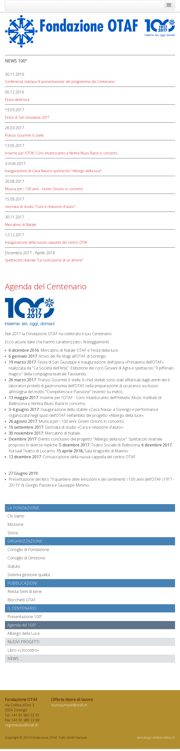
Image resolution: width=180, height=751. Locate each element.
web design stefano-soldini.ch (156, 737)
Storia (12, 532)
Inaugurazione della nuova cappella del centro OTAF (46, 242)
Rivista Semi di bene (24, 591)
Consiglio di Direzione (26, 558)
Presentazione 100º (24, 616)
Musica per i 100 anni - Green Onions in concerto (44, 188)
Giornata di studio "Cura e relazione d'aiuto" (40, 206)
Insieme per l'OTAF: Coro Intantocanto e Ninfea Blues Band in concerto (61, 153)
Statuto (13, 566)
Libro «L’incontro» (23, 650)
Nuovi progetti (23, 641)
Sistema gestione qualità (28, 574)
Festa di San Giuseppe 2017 (27, 117)
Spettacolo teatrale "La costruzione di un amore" (44, 260)
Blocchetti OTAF (21, 600)
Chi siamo (15, 516)
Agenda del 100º (21, 625)
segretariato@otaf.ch (21, 725)
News (13, 658)
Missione (15, 524)
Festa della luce (17, 99)
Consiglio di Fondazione (28, 549)
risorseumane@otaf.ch (69, 705)
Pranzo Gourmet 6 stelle (24, 135)
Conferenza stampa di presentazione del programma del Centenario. (60, 81)
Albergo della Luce (23, 633)
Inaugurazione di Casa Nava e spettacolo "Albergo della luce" (53, 170)
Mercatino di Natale (20, 224)
